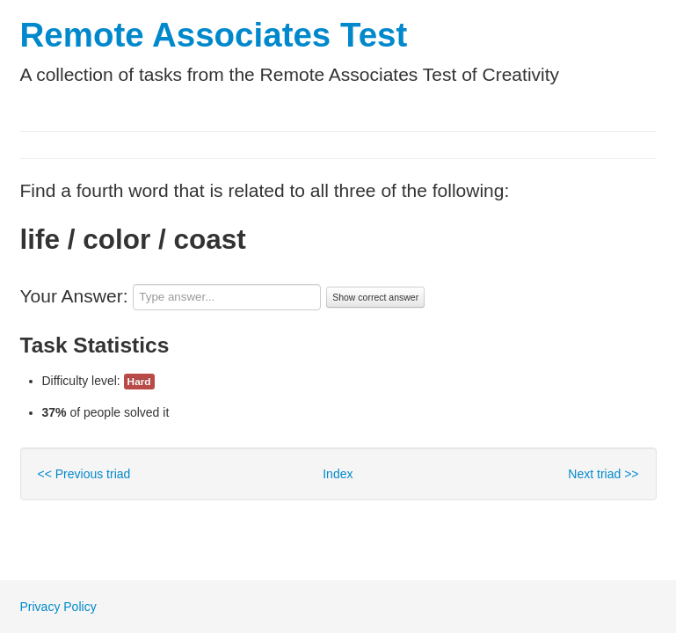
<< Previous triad (84, 474)
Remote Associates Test (214, 35)
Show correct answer (375, 297)
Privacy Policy (58, 607)
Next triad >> (603, 474)
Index (338, 474)
